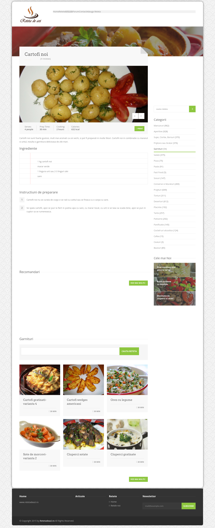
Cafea (158, 236)
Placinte (160, 207)
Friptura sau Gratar (166, 143)
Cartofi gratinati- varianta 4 (34, 400)
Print (139, 128)
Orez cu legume (121, 398)
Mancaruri (161, 125)
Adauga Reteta (128, 14)
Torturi (160, 195)
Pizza (158, 160)
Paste (158, 166)
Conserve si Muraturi (166, 184)
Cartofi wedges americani (77, 400)
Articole (84, 14)
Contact (111, 14)
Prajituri (160, 189)
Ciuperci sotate (77, 453)
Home (59, 14)
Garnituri (160, 148)
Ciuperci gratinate (123, 453)
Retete (71, 14)
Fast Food (160, 172)
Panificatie (161, 224)
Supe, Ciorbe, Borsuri (167, 137)
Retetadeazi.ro (47, 519)
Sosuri (159, 178)
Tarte (159, 213)
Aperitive (161, 131)
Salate (159, 155)
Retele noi (115, 504)
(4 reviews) (45, 58)
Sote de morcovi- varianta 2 (34, 455)
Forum (97, 14)
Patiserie (161, 218)
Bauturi (159, 247)
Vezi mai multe (138, 282)
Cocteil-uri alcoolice (166, 230)
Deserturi (161, 201)
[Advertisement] (83, 243)
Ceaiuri (159, 242)
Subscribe (188, 504)
